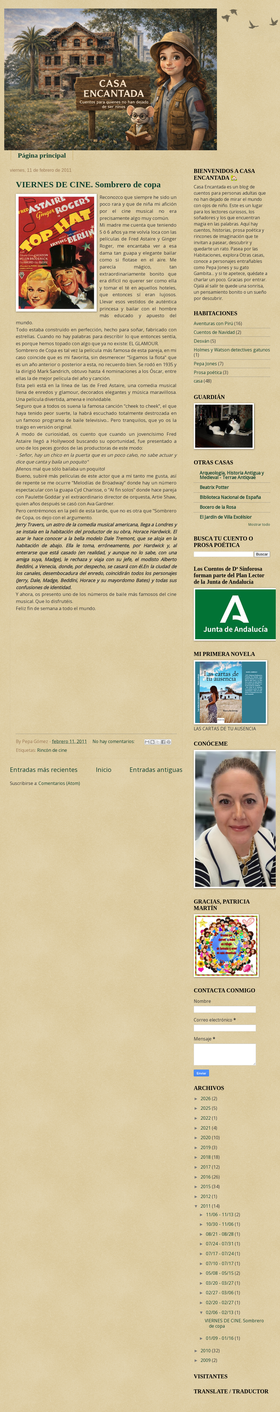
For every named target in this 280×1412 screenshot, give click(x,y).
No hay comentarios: (114, 741)
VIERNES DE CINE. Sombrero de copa (88, 184)
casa (198, 381)
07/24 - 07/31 (220, 1244)
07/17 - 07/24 (220, 1253)
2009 (206, 1360)
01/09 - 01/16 (220, 1338)
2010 (206, 1350)
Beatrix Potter (214, 487)
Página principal (42, 155)
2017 (206, 1167)
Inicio (103, 769)
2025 (206, 1108)
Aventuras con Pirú (213, 323)
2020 (206, 1137)
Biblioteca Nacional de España (230, 497)
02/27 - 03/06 (220, 1292)
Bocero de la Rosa (218, 507)
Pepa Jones (205, 363)
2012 (206, 1196)
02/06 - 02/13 (220, 1312)
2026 (206, 1098)
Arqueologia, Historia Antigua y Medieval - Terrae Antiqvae (232, 475)
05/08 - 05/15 (220, 1273)
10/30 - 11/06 (220, 1224)
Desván (201, 341)
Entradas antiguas (156, 769)
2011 (206, 1206)
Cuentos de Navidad (214, 332)
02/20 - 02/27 (220, 1302)
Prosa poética (208, 372)
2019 (206, 1147)
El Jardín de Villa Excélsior (226, 517)
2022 (206, 1118)
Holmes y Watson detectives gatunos (232, 350)
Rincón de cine (52, 750)
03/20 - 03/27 (220, 1283)
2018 (206, 1157)
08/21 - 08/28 (220, 1234)
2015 (206, 1186)
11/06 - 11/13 (220, 1214)
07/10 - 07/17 (220, 1263)
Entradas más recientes (43, 769)
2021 (206, 1128)
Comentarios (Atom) (59, 783)
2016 (206, 1177)
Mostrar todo (259, 524)
